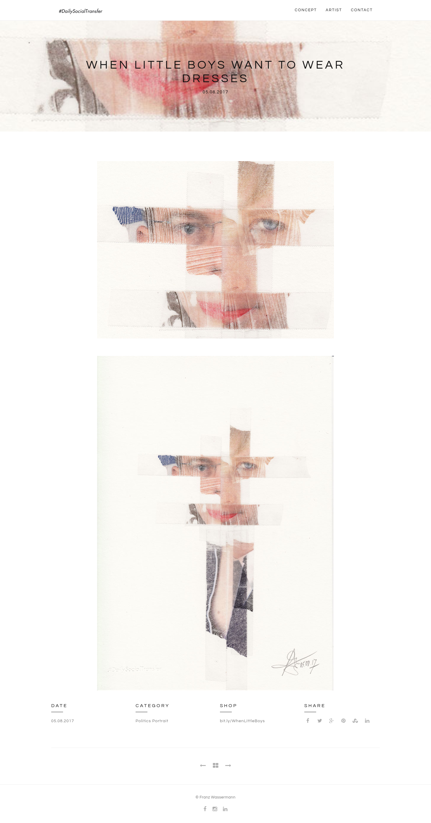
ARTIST (334, 10)
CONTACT (362, 10)
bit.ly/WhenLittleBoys (242, 721)
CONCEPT (306, 10)
